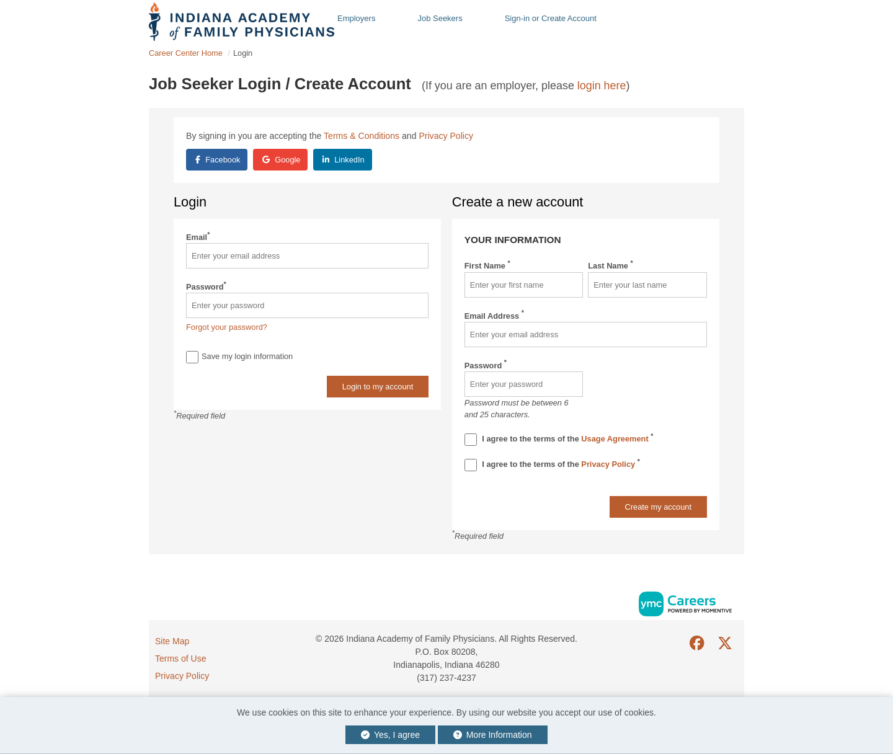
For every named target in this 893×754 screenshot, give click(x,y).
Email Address (494, 315)
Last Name (610, 265)
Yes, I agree (390, 735)
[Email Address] (585, 334)
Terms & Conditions (361, 136)
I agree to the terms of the (559, 439)
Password (206, 286)
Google (281, 159)
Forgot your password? (226, 327)
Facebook (218, 159)
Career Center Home (186, 53)
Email (198, 236)
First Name (487, 265)
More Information (492, 735)
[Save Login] (192, 357)
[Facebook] (697, 643)
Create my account (658, 507)
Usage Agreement (616, 438)
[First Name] (524, 285)
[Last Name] (647, 285)
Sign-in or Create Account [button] (551, 18)
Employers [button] (356, 18)
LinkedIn (343, 159)
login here (601, 85)
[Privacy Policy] (470, 465)
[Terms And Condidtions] (470, 439)
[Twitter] (725, 643)
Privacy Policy (446, 136)
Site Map (172, 641)
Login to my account (378, 386)
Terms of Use (180, 658)
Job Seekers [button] (439, 18)
